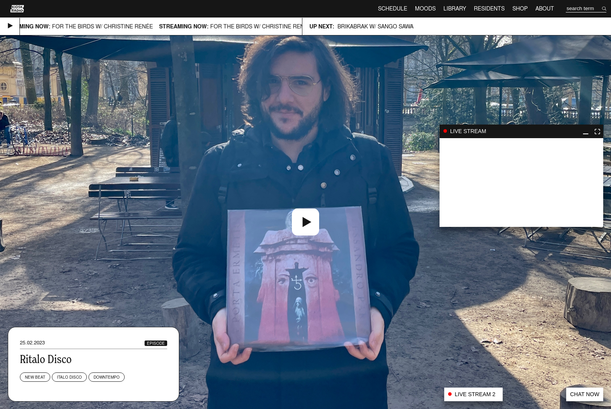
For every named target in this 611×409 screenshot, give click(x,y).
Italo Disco (69, 377)
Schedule (392, 8)
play (521, 182)
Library (454, 8)
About (544, 8)
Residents (489, 8)
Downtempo (107, 377)
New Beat (35, 377)
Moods (425, 8)
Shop (520, 8)
